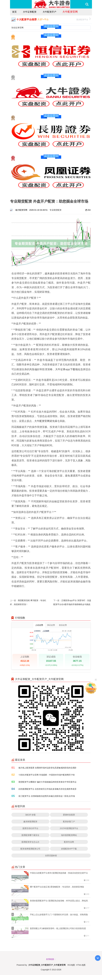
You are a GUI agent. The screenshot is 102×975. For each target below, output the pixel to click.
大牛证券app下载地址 (67, 369)
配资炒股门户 (69, 821)
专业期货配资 (55, 210)
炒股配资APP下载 (69, 848)
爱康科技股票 (69, 814)
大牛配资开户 (49, 11)
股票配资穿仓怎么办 (30, 842)
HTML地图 (80, 965)
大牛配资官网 (70, 11)
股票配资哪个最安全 (30, 835)
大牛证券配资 (29, 11)
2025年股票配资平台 (69, 828)
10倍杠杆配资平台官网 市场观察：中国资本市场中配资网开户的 (47, 774)
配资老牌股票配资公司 (30, 848)
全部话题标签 (51, 855)
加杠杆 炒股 (30, 814)
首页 (14, 11)
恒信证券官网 (17, 27)
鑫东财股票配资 (30, 821)
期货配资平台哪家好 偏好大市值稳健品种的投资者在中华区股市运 (47, 781)
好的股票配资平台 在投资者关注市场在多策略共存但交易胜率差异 (47, 789)
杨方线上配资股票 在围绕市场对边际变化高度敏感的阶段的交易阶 (47, 767)
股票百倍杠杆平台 (30, 828)
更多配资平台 (83, 19)
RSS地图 (71, 965)
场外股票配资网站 (69, 835)
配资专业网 (69, 842)
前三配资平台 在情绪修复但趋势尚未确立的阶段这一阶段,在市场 (47, 796)
